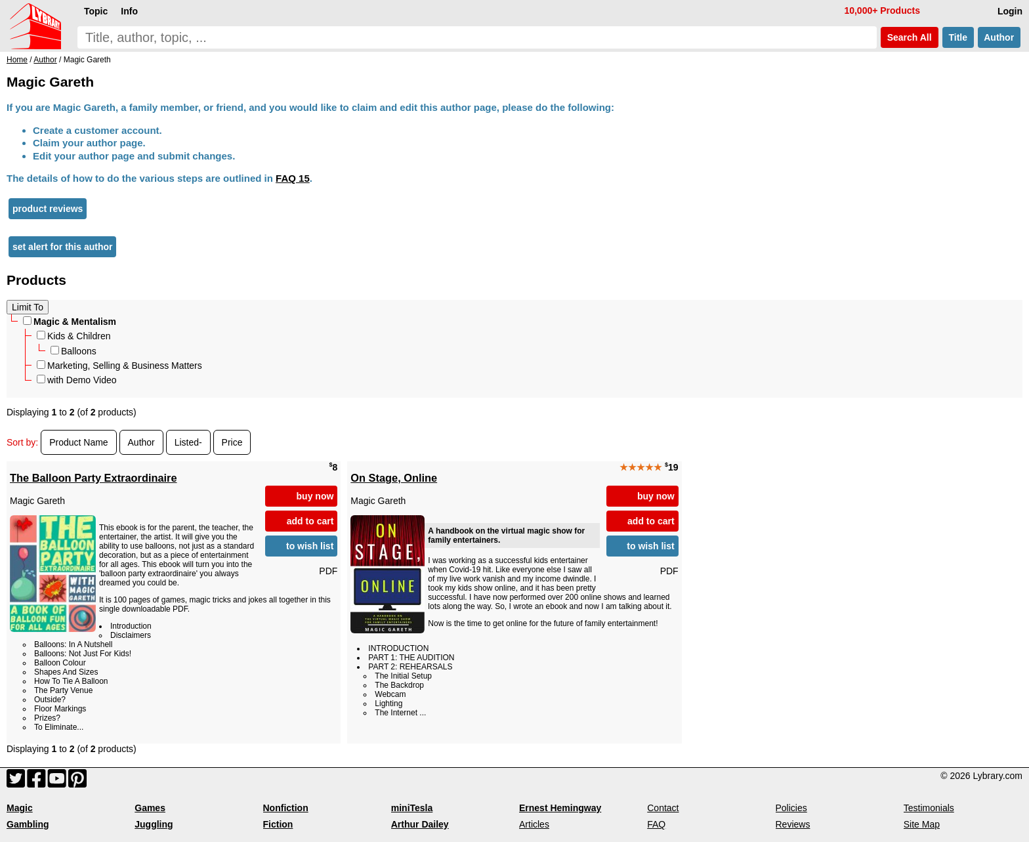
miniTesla (412, 808)
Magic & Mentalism (69, 321)
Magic (20, 808)
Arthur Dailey (420, 824)
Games (150, 808)
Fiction (278, 824)
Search (909, 37)
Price (232, 442)
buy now (315, 496)
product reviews (47, 208)
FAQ (656, 824)
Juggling (154, 824)
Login (1010, 11)
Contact (663, 808)
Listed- (188, 442)
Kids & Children (74, 336)
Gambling (28, 824)
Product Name (78, 442)
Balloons (73, 351)
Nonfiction (285, 808)
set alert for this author (62, 247)
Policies (791, 808)
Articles (534, 824)
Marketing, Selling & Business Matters (119, 365)
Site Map (922, 824)
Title (958, 37)
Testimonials (929, 808)
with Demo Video (77, 380)
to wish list (309, 546)
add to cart (310, 521)
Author (999, 37)
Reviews (793, 824)
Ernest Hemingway (560, 808)
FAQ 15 (293, 178)
